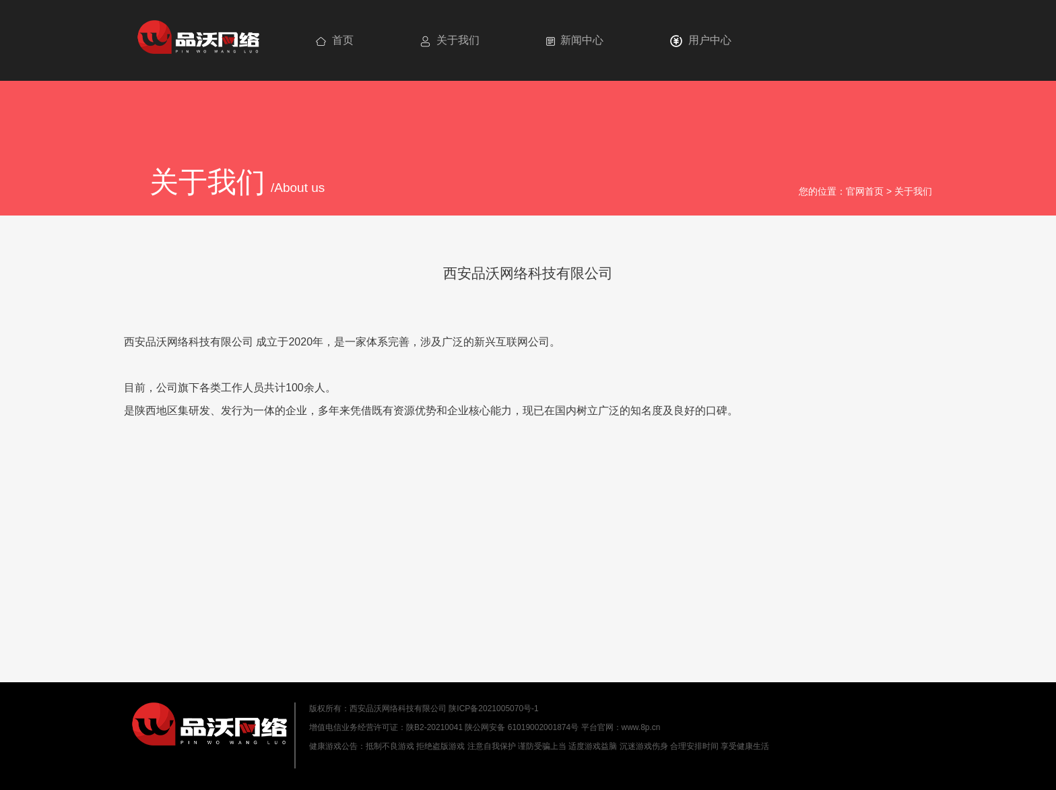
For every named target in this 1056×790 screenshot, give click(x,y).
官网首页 (865, 191)
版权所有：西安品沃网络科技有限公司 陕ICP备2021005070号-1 (424, 708)
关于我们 (913, 191)
